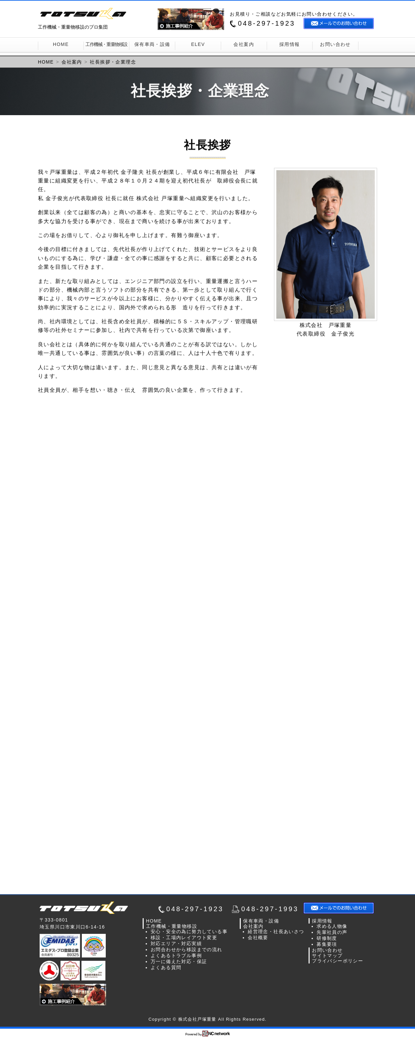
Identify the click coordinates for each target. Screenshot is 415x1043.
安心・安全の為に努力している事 (189, 931)
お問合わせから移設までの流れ (186, 949)
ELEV (198, 44)
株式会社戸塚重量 (88, 908)
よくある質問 (166, 967)
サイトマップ (327, 955)
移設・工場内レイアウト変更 (184, 937)
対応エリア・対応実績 (176, 943)
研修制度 (327, 938)
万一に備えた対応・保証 (179, 961)
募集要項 (327, 944)
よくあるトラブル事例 (176, 955)
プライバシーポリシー (337, 960)
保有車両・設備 (152, 44)
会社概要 (258, 937)
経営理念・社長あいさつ (276, 931)
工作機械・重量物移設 (106, 44)
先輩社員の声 (332, 932)
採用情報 (289, 44)
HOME (61, 44)
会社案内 (243, 44)
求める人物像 (332, 926)
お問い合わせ (335, 44)
